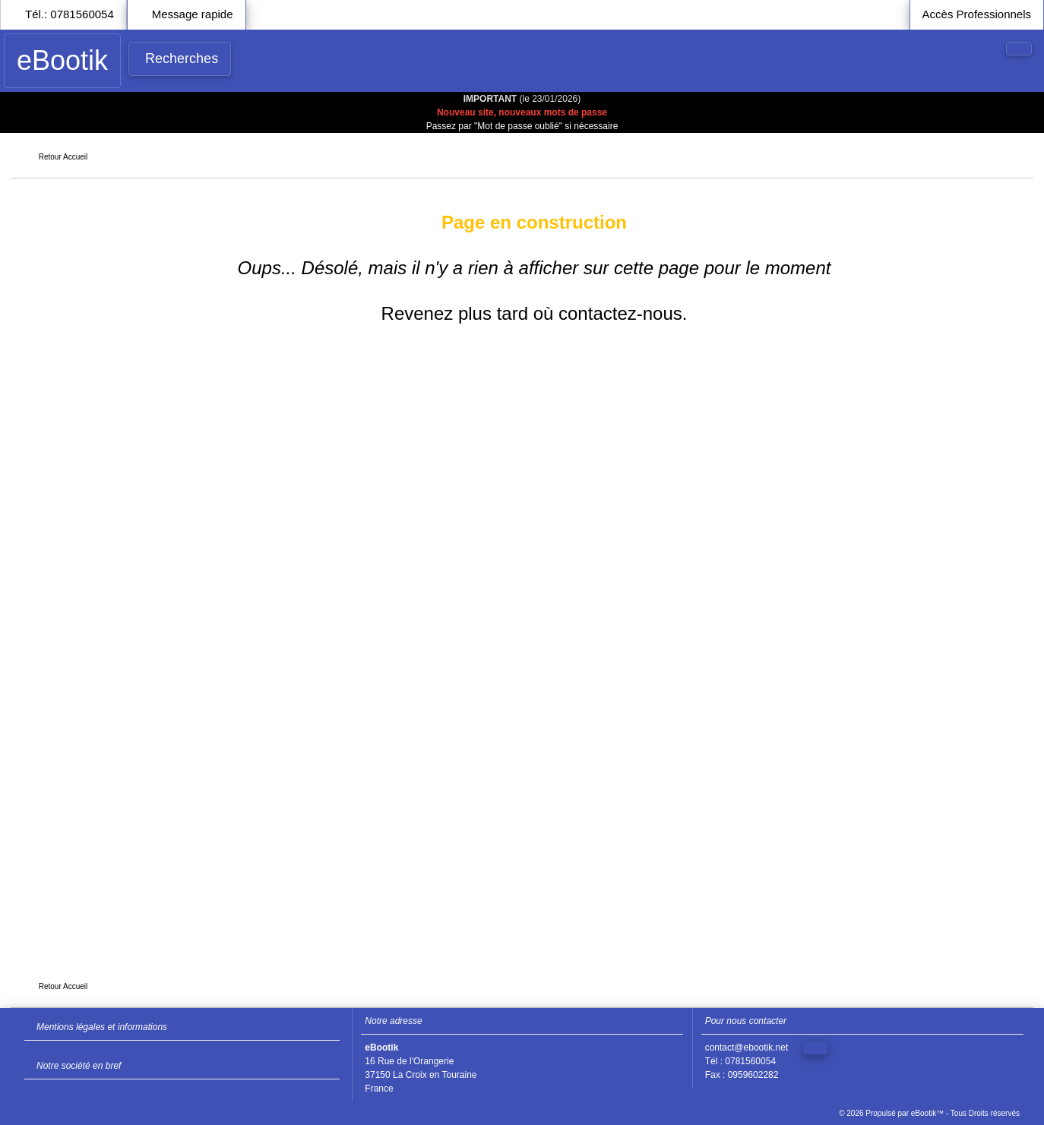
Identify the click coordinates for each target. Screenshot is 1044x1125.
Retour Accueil (63, 157)
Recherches (181, 58)
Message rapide (192, 14)
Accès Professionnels (976, 14)
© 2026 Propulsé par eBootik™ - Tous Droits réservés (929, 1113)
